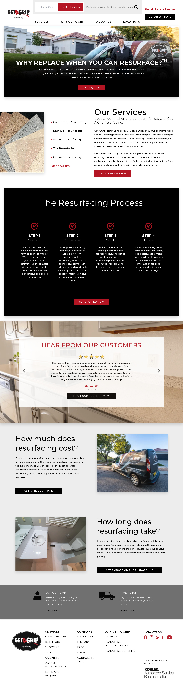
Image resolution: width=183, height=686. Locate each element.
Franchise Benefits (120, 650)
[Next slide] (159, 370)
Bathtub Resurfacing (67, 130)
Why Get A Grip (72, 21)
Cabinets (52, 657)
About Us (103, 21)
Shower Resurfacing (67, 139)
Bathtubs (53, 641)
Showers (52, 647)
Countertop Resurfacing (69, 122)
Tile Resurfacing (64, 148)
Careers (111, 636)
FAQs (81, 647)
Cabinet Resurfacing (67, 157)
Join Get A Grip (117, 631)
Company (85, 631)
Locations (131, 21)
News (81, 652)
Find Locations (160, 9)
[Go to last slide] (24, 370)
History (83, 641)
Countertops (56, 636)
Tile (48, 652)
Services (42, 21)
